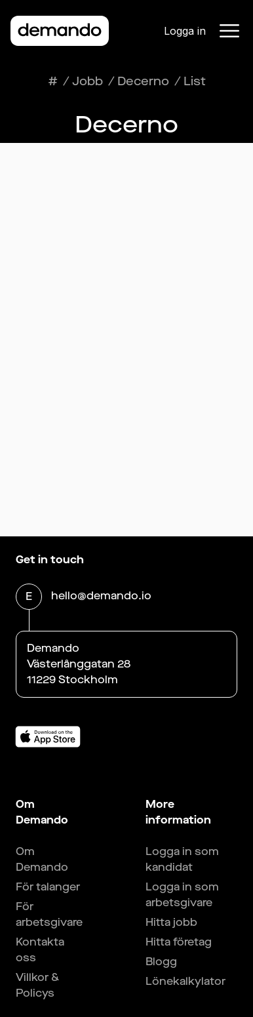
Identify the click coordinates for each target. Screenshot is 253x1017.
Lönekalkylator (185, 981)
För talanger (48, 887)
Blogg (161, 961)
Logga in (185, 30)
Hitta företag (179, 942)
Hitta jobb (171, 922)
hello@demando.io (101, 597)
